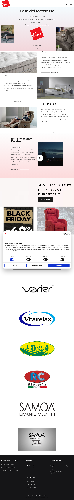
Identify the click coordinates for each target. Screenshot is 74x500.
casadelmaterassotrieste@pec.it (37, 495)
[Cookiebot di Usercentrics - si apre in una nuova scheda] (63, 233)
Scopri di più (54, 72)
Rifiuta (15, 265)
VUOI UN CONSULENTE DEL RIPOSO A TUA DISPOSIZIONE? (55, 190)
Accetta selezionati (37, 265)
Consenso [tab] (14, 238)
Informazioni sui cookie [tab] (59, 238)
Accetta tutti (59, 265)
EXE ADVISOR (45, 497)
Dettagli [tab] (37, 238)
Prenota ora (45, 199)
